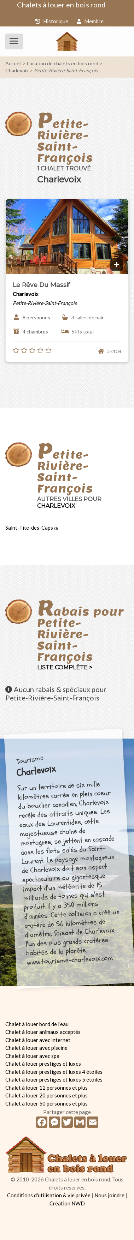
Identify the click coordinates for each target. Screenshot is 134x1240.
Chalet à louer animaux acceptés (43, 1032)
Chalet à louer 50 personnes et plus (46, 1103)
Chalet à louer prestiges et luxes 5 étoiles (54, 1079)
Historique (51, 21)
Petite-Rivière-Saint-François (66, 70)
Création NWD (67, 1203)
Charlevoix (17, 70)
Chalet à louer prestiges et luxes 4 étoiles (54, 1072)
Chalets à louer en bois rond (61, 4)
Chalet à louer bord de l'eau (37, 1024)
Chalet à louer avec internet (37, 1040)
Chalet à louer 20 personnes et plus (46, 1095)
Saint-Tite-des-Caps (31, 527)
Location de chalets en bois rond (62, 63)
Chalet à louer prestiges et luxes (43, 1063)
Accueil (13, 63)
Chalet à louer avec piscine (36, 1048)
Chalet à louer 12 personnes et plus (46, 1087)
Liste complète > (64, 667)
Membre (90, 21)
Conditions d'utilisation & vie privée (49, 1195)
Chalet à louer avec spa (32, 1056)
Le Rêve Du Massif (41, 284)
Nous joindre (109, 1195)
